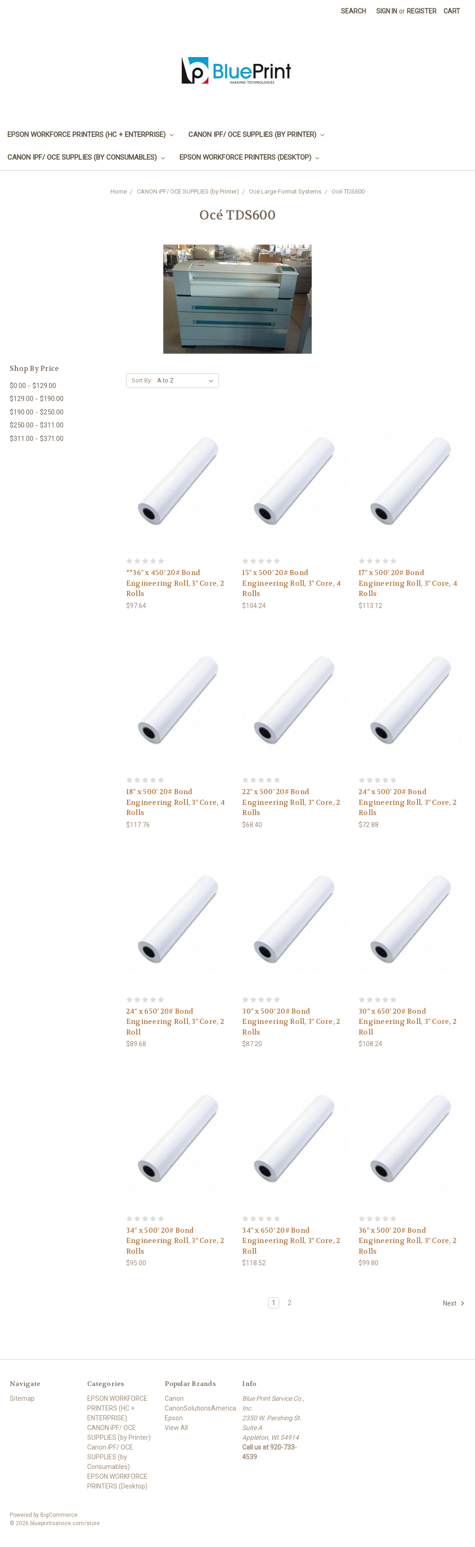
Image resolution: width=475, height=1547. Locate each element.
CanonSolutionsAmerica (200, 1408)
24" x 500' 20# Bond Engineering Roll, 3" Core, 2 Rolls (407, 802)
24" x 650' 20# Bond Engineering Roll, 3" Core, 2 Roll (175, 1022)
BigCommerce (58, 1515)
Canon (174, 1398)
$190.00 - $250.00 (37, 412)
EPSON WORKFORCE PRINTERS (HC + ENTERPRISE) (90, 134)
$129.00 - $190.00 (37, 399)
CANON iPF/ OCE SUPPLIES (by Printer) (256, 134)
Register (421, 11)
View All (176, 1427)
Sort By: (142, 380)
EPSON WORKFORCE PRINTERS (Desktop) (249, 157)
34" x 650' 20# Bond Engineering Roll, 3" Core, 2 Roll (291, 1241)
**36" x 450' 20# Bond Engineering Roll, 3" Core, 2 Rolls (175, 583)
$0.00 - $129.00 (33, 386)
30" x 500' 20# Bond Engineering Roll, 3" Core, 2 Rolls (291, 1022)
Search (353, 11)
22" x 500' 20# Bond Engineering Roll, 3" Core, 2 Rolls (291, 802)
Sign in (386, 11)
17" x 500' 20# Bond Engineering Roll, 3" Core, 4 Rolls (408, 583)
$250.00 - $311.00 (37, 425)
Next (454, 1303)
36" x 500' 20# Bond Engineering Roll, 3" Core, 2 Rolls (407, 1241)
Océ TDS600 (348, 191)
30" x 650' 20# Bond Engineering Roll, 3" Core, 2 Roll (407, 1022)
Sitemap (22, 1398)
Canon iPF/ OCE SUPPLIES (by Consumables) (86, 157)
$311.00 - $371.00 (37, 438)
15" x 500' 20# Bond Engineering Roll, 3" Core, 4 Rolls (291, 583)
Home (118, 191)
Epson (174, 1418)
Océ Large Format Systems (285, 191)
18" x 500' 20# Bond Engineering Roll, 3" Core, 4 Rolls (175, 802)
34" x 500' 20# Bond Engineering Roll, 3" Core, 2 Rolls (175, 1241)
